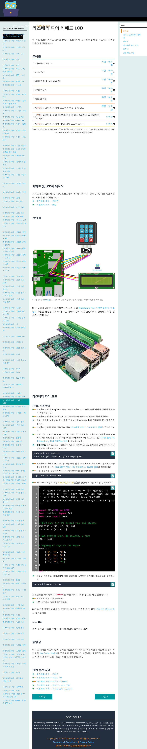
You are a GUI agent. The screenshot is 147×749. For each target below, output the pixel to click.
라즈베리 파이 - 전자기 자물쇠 (14, 560)
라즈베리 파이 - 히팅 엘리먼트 (14, 329)
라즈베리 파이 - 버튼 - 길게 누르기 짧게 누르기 (14, 102)
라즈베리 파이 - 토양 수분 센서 (14, 349)
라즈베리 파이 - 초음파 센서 (14, 232)
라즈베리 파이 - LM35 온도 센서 (14, 465)
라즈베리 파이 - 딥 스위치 (13, 117)
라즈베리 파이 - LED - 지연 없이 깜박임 (14, 70)
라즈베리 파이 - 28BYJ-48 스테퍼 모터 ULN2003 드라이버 (14, 657)
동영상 (125, 49)
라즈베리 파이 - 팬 (10, 324)
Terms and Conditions (65, 742)
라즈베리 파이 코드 (130, 45)
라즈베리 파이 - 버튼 (11, 90)
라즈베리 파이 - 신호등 (12, 85)
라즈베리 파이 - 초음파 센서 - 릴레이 (14, 243)
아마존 (109, 116)
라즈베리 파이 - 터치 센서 (13, 489)
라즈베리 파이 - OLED (11, 372)
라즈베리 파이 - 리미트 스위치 (14, 112)
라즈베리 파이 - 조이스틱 (13, 342)
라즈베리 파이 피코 (134, 25)
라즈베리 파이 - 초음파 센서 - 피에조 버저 (14, 249)
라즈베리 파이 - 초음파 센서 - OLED (14, 269)
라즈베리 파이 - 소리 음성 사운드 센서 (14, 361)
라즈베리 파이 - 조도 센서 (13, 213)
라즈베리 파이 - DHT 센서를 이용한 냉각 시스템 (14, 472)
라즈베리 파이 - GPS (11, 672)
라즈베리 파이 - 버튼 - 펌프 (14, 618)
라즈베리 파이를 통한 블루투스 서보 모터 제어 (14, 695)
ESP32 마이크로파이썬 (114, 25)
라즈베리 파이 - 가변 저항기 (14, 145)
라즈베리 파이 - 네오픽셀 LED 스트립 (13, 679)
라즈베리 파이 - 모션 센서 (13, 276)
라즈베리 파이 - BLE (11, 690)
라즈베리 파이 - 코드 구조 (13, 53)
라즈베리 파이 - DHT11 (12, 438)
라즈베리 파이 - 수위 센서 (13, 605)
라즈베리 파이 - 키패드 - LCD (13, 401)
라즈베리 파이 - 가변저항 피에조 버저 (14, 169)
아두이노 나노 (75, 25)
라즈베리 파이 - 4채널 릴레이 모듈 (14, 319)
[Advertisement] (73, 155)
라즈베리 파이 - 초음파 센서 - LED (14, 237)
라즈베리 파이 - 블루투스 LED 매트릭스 (13, 385)
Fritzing (46, 299)
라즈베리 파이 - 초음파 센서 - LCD (14, 262)
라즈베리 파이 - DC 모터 (13, 201)
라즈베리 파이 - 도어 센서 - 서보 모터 (14, 544)
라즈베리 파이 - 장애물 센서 (14, 645)
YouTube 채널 (48, 653)
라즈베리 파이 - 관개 (11, 354)
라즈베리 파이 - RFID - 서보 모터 (14, 591)
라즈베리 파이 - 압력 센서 (13, 627)
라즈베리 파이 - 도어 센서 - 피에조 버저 (14, 538)
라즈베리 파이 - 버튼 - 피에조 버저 (14, 131)
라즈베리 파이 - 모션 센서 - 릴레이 (14, 287)
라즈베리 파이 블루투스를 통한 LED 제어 (14, 701)
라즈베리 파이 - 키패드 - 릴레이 (14, 408)
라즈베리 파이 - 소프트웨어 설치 (14, 35)
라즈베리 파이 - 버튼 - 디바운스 (14, 95)
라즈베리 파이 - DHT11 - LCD (13, 446)
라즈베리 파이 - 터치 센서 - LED (14, 494)
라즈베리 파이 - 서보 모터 (13, 207)
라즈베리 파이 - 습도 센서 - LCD (14, 452)
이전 (42, 696)
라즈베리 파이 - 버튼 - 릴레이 (14, 125)
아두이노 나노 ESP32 (92, 25)
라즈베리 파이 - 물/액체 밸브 (14, 610)
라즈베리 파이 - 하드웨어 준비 (14, 42)
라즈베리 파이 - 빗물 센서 (13, 622)
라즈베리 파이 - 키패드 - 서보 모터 (14, 414)
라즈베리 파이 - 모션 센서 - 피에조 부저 (14, 294)
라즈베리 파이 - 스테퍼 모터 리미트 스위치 (14, 665)
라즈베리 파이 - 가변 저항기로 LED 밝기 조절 (14, 150)
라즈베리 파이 (43, 25)
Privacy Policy (87, 742)
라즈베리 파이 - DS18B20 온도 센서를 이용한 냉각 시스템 (14, 478)
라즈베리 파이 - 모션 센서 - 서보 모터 (14, 300)
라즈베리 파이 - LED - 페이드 (14, 76)
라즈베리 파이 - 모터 (11, 198)
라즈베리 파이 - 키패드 (12, 393)
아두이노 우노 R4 (58, 25)
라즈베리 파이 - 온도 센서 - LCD (14, 426)
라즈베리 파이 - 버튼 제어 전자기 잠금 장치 (14, 566)
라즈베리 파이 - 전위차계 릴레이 (14, 163)
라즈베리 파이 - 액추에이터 (14, 336)
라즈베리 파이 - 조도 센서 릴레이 (14, 224)
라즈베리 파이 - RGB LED (13, 81)
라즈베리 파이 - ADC (11, 59)
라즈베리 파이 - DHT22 (12, 441)
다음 (104, 696)
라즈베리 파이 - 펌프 (11, 615)
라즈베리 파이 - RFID (11, 580)
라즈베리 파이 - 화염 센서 (13, 633)
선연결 (125, 41)
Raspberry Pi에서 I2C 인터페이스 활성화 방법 (76, 466)
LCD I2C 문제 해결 (105, 609)
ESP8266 (31, 25)
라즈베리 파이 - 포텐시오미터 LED (14, 157)
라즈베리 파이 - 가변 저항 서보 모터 (14, 176)
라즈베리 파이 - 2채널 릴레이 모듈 (14, 312)
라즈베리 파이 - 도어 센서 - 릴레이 (14, 532)
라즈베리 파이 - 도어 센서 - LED (14, 525)
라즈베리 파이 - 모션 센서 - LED (14, 281)
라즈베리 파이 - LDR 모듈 (13, 216)
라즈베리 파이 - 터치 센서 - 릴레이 (14, 500)
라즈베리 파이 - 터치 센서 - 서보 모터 (14, 513)
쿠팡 (104, 61)
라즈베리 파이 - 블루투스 (13, 687)
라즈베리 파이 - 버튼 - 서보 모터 (14, 138)
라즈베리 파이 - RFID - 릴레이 (14, 584)
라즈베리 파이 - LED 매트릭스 (14, 379)
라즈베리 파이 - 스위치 (12, 107)
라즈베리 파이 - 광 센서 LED (14, 220)
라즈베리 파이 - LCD (11, 369)
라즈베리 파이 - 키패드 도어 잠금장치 (14, 572)
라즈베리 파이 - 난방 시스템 (14, 483)
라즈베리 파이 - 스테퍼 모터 (14, 651)
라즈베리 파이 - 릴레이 (12, 308)
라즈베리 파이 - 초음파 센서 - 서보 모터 (14, 256)
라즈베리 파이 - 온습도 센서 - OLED (14, 459)
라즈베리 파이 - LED (11, 65)
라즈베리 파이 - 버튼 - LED (14, 120)
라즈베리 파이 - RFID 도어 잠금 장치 (13, 597)
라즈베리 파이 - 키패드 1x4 (14, 396)
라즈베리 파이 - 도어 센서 (13, 520)
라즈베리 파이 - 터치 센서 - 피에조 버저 (14, 507)
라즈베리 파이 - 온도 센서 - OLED (14, 433)
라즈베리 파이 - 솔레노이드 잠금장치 (14, 553)
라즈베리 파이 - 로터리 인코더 (14, 184)
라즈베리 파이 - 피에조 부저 (14, 192)
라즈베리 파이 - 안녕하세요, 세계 (14, 48)
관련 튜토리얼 (128, 53)
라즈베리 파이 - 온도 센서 (13, 421)
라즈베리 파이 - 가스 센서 (13, 639)
